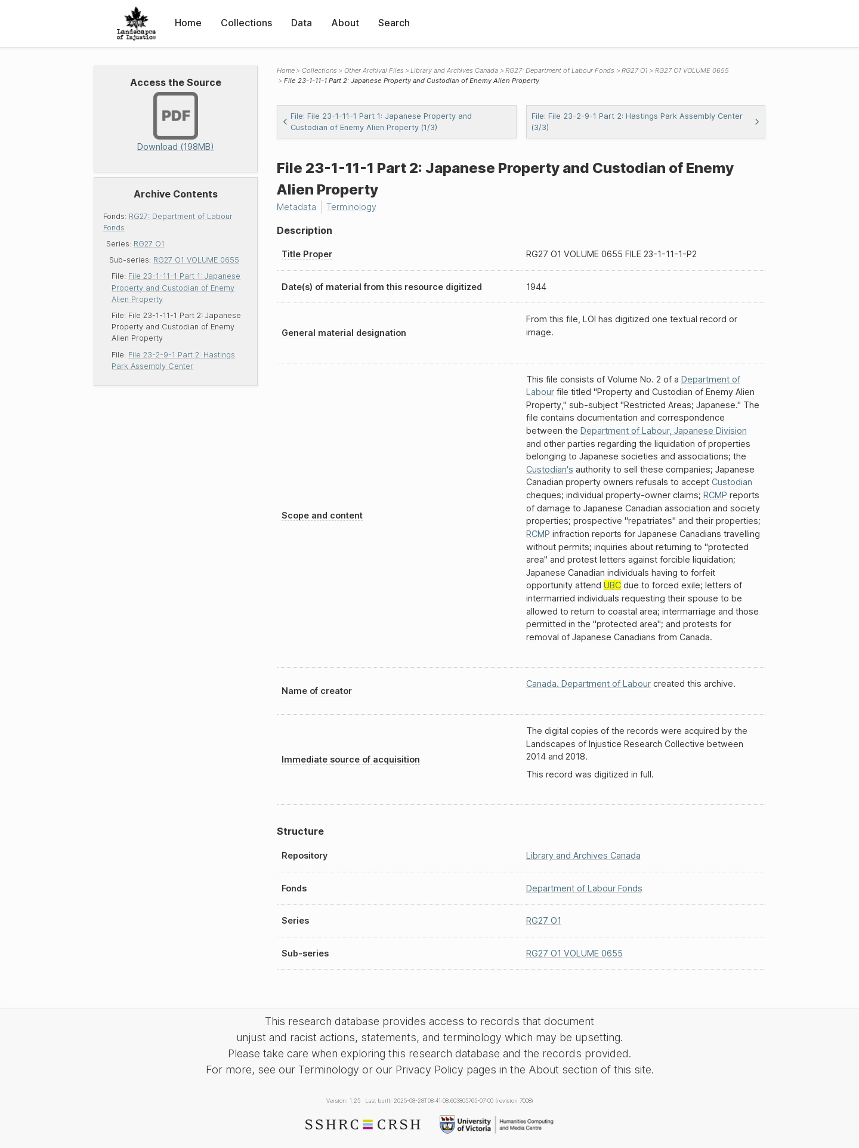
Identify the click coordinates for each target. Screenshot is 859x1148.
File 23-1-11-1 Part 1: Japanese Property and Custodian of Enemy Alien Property (176, 287)
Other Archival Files (374, 70)
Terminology (351, 207)
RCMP (715, 495)
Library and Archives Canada (454, 70)
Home (188, 23)
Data (301, 23)
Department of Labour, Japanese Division (663, 430)
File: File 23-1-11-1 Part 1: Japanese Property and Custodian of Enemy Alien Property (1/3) (377, 122)
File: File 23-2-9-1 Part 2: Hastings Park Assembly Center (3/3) (646, 122)
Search (394, 23)
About (345, 23)
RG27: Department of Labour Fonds (559, 70)
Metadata (296, 207)
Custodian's (549, 469)
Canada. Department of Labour (588, 683)
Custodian (732, 482)
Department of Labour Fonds (584, 888)
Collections (246, 23)
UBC (612, 585)
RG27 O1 (149, 243)
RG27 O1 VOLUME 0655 (196, 259)
